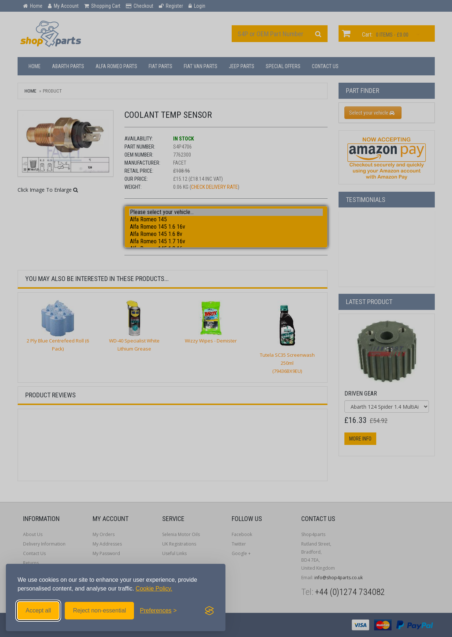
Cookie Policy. (154, 588)
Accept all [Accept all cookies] (38, 610)
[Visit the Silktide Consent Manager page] (209, 610)
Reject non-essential (99, 610)
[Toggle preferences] (158, 611)
